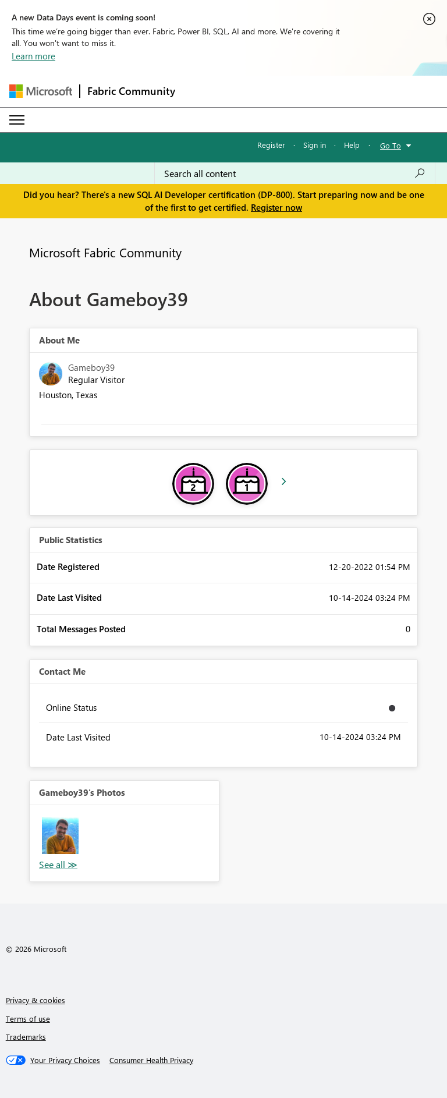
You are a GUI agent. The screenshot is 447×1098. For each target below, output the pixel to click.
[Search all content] (294, 173)
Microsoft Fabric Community (105, 252)
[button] (60, 835)
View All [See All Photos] (58, 865)
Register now (276, 207)
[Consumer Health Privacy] (151, 1060)
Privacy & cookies (35, 1000)
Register (271, 145)
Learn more (33, 56)
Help (352, 145)
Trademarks (26, 1037)
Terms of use (28, 1018)
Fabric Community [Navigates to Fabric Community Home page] (131, 91)
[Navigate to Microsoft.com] (40, 91)
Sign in (314, 145)
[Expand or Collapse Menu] (17, 120)
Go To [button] (390, 145)
